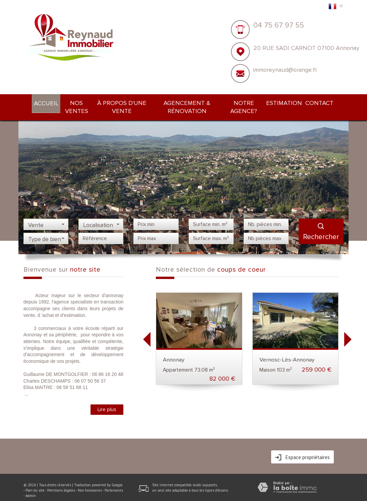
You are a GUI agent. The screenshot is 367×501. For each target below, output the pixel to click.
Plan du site (35, 481)
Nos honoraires (90, 481)
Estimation (293, 102)
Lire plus (107, 400)
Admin (30, 486)
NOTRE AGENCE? (252, 102)
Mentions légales (61, 481)
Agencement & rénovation (191, 102)
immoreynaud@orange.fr (285, 69)
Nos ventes (71, 102)
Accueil (37, 102)
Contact (328, 102)
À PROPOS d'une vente (122, 102)
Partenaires (114, 481)
